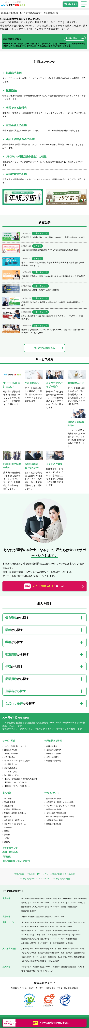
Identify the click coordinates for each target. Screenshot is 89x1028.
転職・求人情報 (80, 898)
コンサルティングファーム (15, 824)
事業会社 (8, 831)
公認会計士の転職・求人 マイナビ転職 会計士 (22, 13)
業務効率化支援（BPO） (42, 967)
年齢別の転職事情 (53, 761)
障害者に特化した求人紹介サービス (34, 907)
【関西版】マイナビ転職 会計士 (17, 782)
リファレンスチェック (44, 971)
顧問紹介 (69, 953)
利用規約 (6, 857)
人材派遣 (24, 949)
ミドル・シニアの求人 (76, 903)
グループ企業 (57, 988)
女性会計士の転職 (16, 125)
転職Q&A (11, 90)
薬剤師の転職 (79, 953)
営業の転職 (19, 874)
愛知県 (7, 842)
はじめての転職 (10, 750)
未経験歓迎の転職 (16, 174)
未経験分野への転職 (54, 820)
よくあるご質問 (10, 772)
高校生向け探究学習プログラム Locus (50, 917)
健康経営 (64, 967)
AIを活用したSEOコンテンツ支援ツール (36, 943)
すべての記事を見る (44, 348)
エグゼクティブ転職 (28, 953)
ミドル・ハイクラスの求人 (39, 903)
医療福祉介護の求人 (28, 911)
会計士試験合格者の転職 (20, 139)
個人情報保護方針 (71, 988)
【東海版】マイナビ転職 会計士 (17, 786)
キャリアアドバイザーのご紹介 (17, 761)
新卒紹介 (66, 949)
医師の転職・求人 (54, 957)
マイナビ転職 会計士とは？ (15, 746)
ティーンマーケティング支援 (32, 926)
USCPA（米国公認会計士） (15, 813)
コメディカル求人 (39, 957)
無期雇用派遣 (79, 957)
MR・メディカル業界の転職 (49, 874)
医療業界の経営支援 (38, 961)
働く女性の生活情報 (63, 926)
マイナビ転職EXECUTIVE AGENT (34, 879)
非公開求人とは (10, 764)
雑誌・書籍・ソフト (28, 930)
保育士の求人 (68, 957)
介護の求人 (25, 961)
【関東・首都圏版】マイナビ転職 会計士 (20, 779)
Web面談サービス (11, 775)
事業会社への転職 (53, 809)
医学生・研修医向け (65, 898)
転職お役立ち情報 (53, 753)
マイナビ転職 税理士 (61, 879)
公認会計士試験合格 (12, 809)
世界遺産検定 (58, 930)
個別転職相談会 (10, 768)
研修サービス (26, 967)
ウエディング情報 (44, 930)
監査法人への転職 (53, 798)
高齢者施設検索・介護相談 (63, 943)
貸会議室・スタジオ (76, 967)
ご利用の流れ (9, 757)
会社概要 (14, 988)
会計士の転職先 (52, 757)
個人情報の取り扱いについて (16, 861)
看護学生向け (51, 898)
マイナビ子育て (27, 935)
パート (63, 903)
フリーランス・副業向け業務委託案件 (63, 907)
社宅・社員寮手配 (28, 971)
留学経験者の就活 (37, 898)
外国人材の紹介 (53, 961)
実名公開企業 (9, 802)
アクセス (23, 988)
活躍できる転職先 (16, 107)
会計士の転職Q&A (53, 750)
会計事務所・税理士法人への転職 (60, 802)
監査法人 (8, 817)
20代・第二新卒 (55, 949)
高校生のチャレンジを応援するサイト (70, 922)
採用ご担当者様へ (11, 852)
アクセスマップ (9, 848)
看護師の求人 (26, 957)
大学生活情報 (49, 926)
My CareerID (76, 935)
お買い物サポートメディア (49, 939)
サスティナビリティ (36, 988)
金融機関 (8, 827)
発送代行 (56, 967)
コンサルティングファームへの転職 (60, 806)
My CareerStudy (64, 935)
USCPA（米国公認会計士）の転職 (26, 156)
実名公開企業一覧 (51, 13)
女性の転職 (70, 874)
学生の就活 (25, 898)
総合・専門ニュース (47, 922)
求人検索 (8, 798)
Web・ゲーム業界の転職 (39, 949)
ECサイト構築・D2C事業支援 (46, 935)
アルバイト (55, 903)
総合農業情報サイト (71, 930)
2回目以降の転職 (11, 753)
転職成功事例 (14, 73)
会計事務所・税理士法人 (14, 820)
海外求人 (24, 903)
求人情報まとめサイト (29, 922)
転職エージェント (77, 949)
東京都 (7, 835)
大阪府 (7, 838)
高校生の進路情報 (28, 917)
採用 (48, 988)
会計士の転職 (43, 953)
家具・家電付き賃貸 (68, 939)
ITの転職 (31, 874)
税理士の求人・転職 (56, 953)
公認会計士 (8, 806)
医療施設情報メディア (29, 939)
